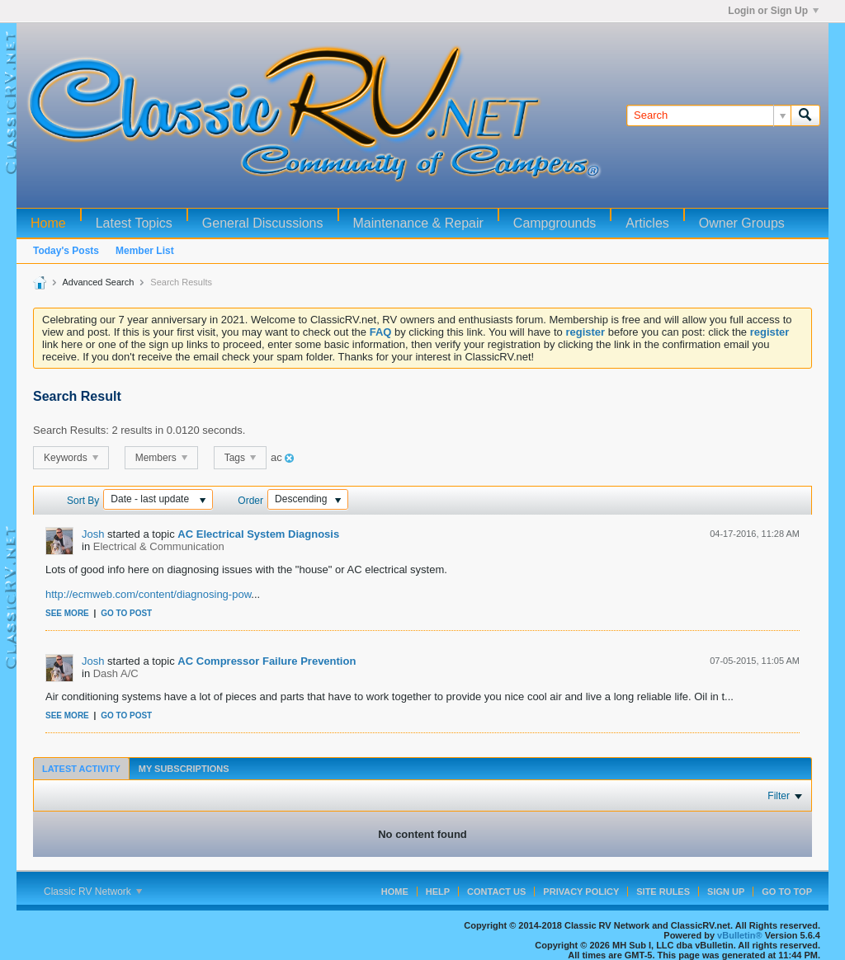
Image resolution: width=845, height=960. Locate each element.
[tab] (81, 768)
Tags (240, 458)
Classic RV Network (93, 891)
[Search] (708, 115)
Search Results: (71, 430)
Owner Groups (742, 223)
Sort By (83, 500)
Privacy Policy (581, 891)
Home (48, 223)
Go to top (787, 891)
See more (67, 613)
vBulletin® (739, 935)
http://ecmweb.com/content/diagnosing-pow (148, 594)
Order (250, 500)
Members (161, 458)
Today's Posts (66, 250)
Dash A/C (116, 673)
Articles (646, 223)
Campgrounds (555, 223)
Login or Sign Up (773, 10)
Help (438, 891)
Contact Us (496, 891)
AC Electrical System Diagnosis (258, 534)
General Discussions (262, 223)
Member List (145, 250)
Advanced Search (98, 282)
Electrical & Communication (158, 546)
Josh (93, 534)
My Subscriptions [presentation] (184, 769)
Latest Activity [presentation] (81, 769)
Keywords (71, 458)
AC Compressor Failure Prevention (266, 661)
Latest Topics (134, 223)
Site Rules (663, 891)
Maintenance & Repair (418, 223)
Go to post (126, 613)
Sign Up (725, 891)
